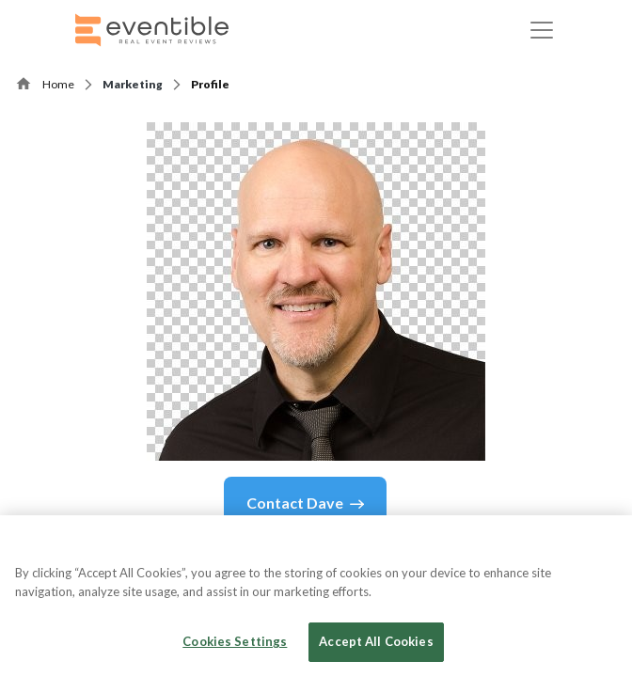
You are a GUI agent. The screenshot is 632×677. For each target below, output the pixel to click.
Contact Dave (305, 503)
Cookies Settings (234, 641)
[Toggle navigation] (542, 30)
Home (58, 84)
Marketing (133, 84)
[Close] (602, 545)
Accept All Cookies (376, 641)
